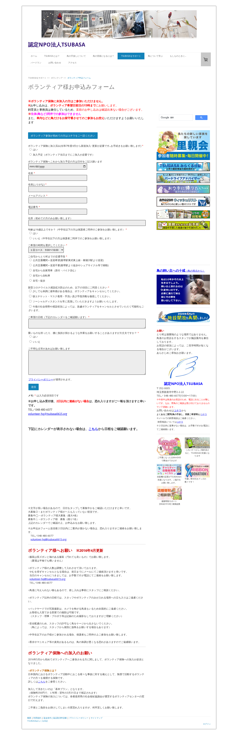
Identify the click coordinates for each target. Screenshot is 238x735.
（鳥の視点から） (181, 270)
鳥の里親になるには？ (103, 55)
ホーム (34, 55)
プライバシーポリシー (40, 379)
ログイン (207, 723)
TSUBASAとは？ (52, 55)
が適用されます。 (50, 379)
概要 (29, 718)
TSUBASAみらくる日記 (37, 720)
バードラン (36, 62)
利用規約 (37, 718)
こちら (93, 429)
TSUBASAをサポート (131, 55)
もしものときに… (178, 55)
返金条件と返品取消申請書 (55, 718)
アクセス (72, 62)
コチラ (177, 410)
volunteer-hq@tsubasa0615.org (47, 579)
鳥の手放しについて (76, 55)
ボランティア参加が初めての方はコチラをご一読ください (63, 135)
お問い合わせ (54, 62)
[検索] (175, 117)
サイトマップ (96, 718)
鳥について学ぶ (155, 55)
